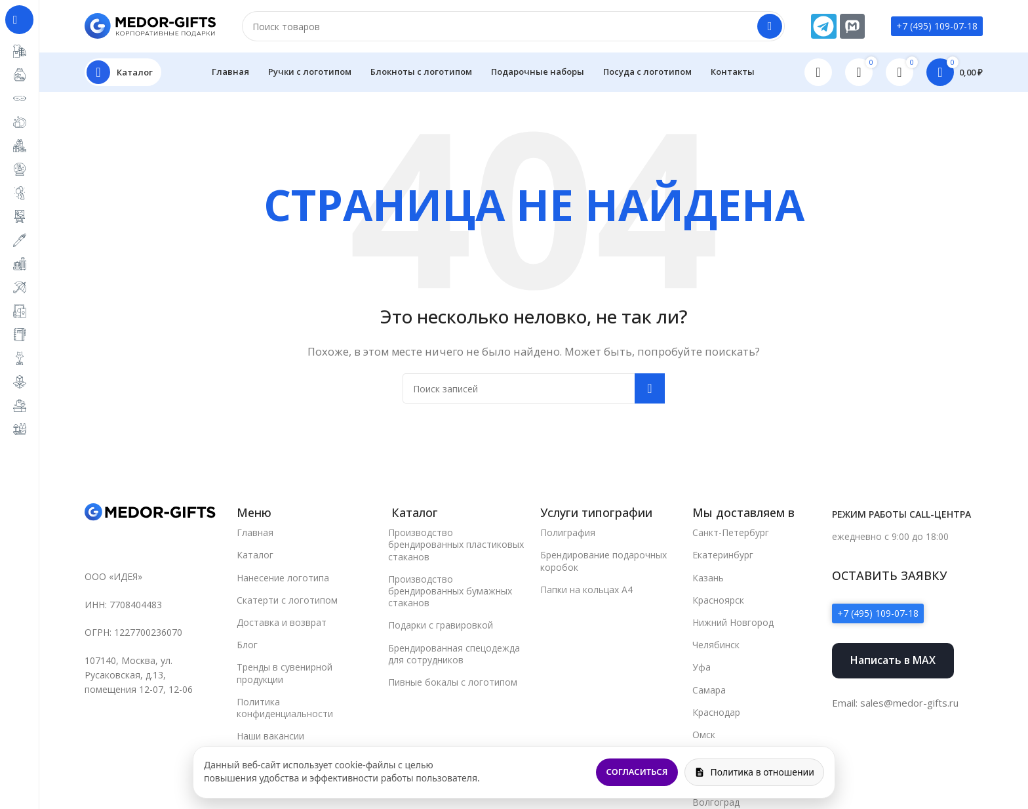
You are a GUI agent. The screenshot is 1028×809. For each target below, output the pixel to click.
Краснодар (716, 712)
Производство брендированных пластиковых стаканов (456, 544)
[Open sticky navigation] (123, 72)
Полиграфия (567, 532)
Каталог (255, 555)
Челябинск (716, 644)
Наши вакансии (270, 736)
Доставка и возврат (281, 622)
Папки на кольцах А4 (586, 589)
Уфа (701, 667)
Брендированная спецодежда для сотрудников (454, 654)
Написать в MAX (893, 660)
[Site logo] (150, 24)
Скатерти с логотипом (287, 600)
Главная (255, 532)
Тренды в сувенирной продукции (284, 673)
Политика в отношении (754, 772)
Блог (247, 644)
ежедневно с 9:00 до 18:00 (890, 536)
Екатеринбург (722, 555)
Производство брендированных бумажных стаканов (450, 591)
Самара (709, 690)
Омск (703, 734)
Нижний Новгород (733, 622)
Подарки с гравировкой (440, 625)
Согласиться (637, 772)
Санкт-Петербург (730, 532)
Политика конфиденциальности (285, 707)
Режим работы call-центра (901, 514)
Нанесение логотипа (283, 577)
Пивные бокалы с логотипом (452, 682)
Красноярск (718, 600)
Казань (708, 577)
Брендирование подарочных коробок (603, 561)
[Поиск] (513, 26)
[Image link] (150, 511)
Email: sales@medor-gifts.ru (895, 702)
